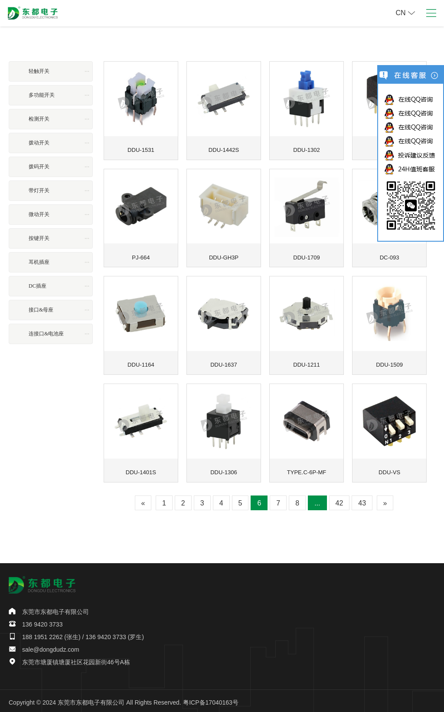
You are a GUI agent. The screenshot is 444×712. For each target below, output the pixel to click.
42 (339, 500)
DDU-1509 (389, 362)
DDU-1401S (140, 469)
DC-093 (389, 255)
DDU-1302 (306, 148)
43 (362, 500)
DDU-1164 (141, 362)
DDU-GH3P (223, 255)
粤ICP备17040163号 (210, 699)
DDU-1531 (141, 148)
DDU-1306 (223, 469)
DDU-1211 (306, 362)
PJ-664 (140, 255)
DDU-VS (389, 469)
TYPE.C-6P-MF (306, 469)
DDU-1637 (223, 362)
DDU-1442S (223, 148)
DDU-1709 (306, 255)
